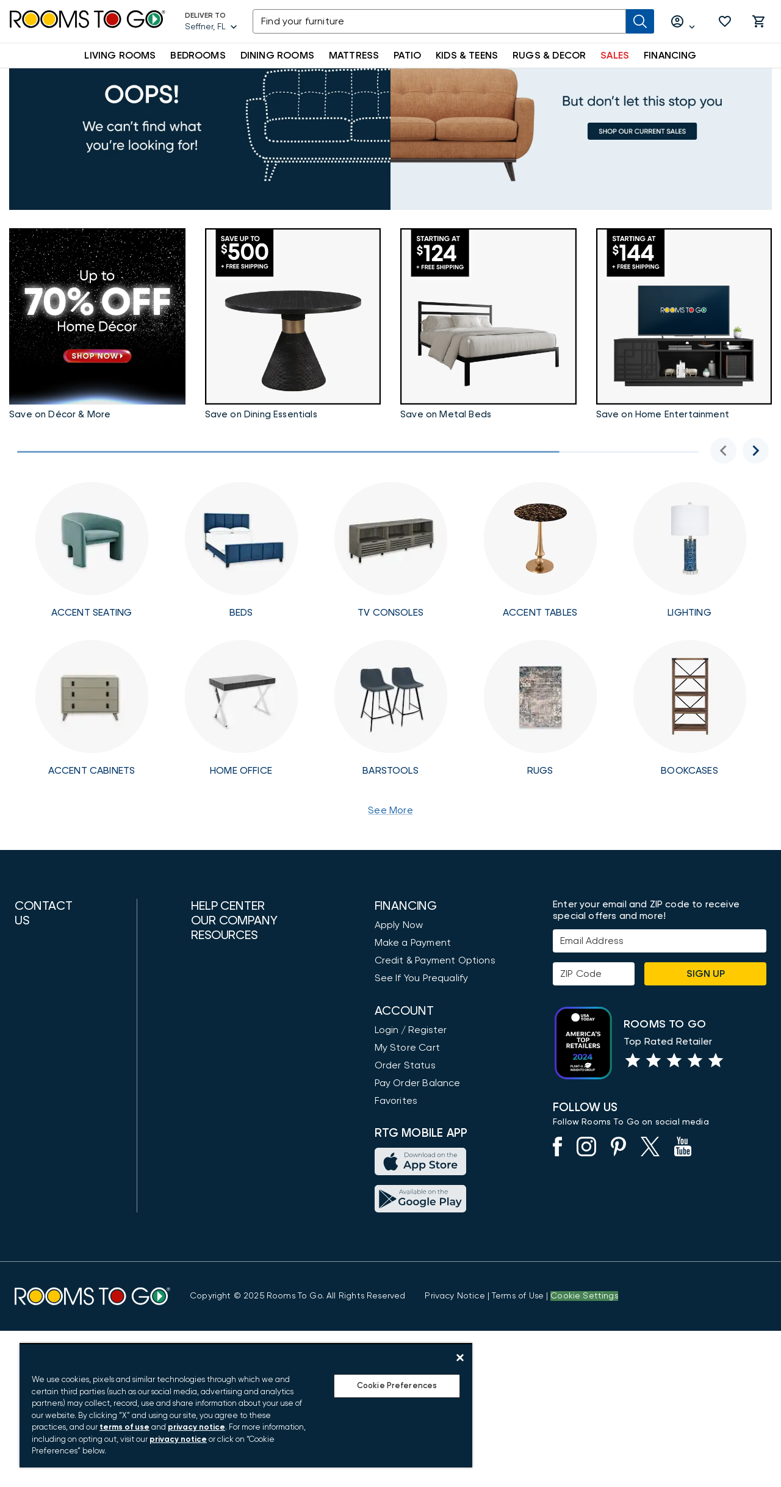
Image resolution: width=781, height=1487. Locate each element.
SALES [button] (614, 55)
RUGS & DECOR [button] (549, 55)
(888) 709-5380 (49, 1011)
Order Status (405, 1134)
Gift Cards (215, 1292)
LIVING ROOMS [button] (120, 55)
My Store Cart (407, 1116)
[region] (246, 1405)
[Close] (460, 1357)
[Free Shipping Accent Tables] (540, 618)
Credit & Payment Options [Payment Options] (435, 1029)
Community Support (237, 1151)
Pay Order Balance (418, 1151)
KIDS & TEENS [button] (467, 55)
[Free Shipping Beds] (241, 618)
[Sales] (390, 186)
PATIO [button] (407, 55)
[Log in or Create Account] (683, 22)
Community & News (235, 1169)
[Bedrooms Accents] (488, 395)
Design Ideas (221, 1256)
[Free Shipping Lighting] (689, 618)
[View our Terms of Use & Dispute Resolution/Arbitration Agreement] (518, 1452)
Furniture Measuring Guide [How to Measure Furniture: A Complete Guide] (251, 1274)
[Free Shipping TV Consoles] (390, 618)
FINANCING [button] (670, 55)
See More (390, 879)
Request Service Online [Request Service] (245, 1011)
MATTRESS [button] (354, 55)
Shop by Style (223, 1239)
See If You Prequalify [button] (422, 1046)
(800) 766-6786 (48, 1048)
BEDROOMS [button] (197, 55)
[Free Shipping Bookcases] (689, 776)
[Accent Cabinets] (91, 776)
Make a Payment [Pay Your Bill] (413, 1011)
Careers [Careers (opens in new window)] (209, 1187)
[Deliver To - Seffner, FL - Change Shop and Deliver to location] (211, 21)
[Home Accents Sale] (97, 395)
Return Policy (220, 1327)
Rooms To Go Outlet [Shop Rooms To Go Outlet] (239, 1134)
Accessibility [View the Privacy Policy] (219, 1029)
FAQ (201, 1046)
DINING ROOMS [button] (277, 55)
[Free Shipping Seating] (91, 618)
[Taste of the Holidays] (293, 395)
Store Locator (223, 1116)
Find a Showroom (54, 1197)
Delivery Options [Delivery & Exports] (229, 1309)
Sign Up (705, 1042)
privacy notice (196, 1427)
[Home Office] (241, 776)
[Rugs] (540, 776)
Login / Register (411, 1098)
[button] (725, 21)
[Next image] (756, 519)
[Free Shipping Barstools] (390, 776)
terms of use (124, 1427)
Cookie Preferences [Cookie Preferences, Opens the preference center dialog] (397, 1386)
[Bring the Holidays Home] (684, 395)
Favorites (396, 1169)
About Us (212, 1098)
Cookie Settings (584, 1452)
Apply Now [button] (399, 993)
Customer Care (226, 993)
